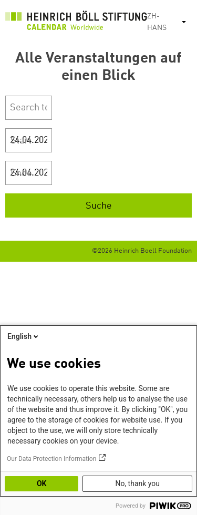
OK (42, 483)
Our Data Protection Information (51, 458)
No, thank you (137, 483)
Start (21, 141)
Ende (21, 173)
